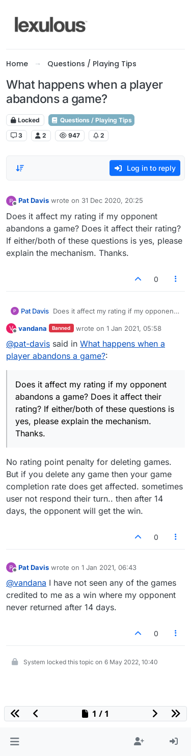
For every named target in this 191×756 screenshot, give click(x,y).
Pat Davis (33, 200)
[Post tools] (176, 279)
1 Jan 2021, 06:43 (109, 567)
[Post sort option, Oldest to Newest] (20, 168)
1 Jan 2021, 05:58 (133, 328)
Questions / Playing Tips (91, 120)
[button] (14, 742)
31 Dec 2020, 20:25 (112, 200)
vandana (32, 328)
